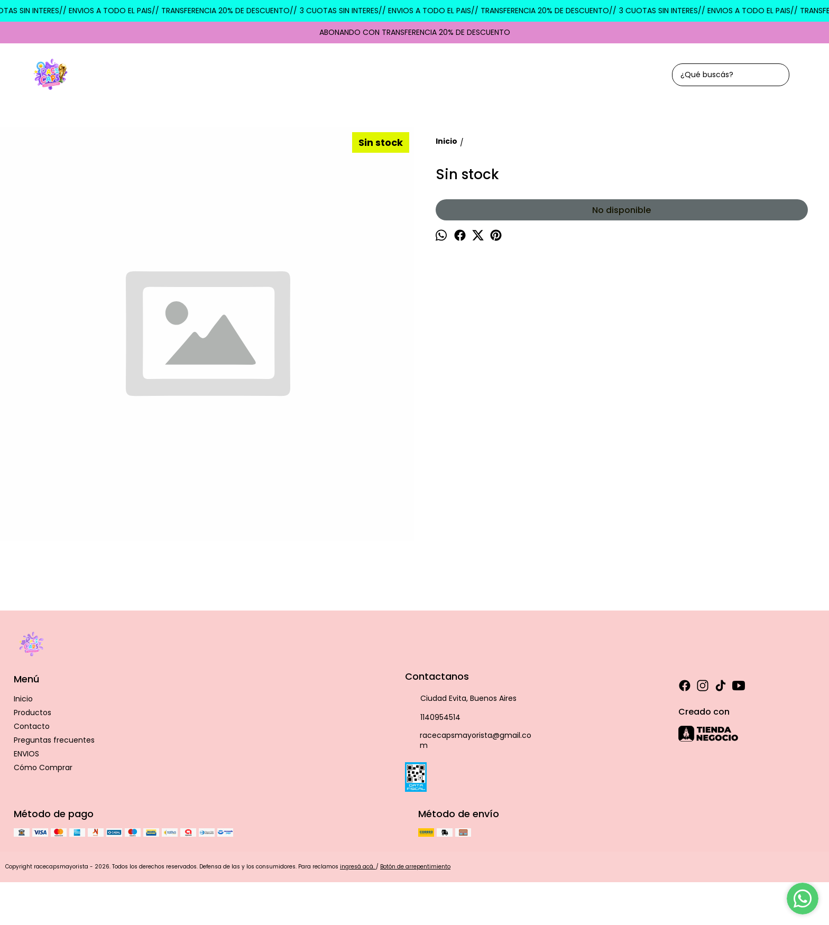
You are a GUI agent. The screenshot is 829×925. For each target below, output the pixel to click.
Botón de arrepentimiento (415, 867)
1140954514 (432, 717)
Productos (32, 712)
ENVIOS (26, 753)
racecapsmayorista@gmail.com (468, 740)
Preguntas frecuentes (54, 740)
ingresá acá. (358, 867)
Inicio (23, 698)
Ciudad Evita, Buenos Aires (461, 698)
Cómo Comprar (43, 767)
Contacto (32, 726)
